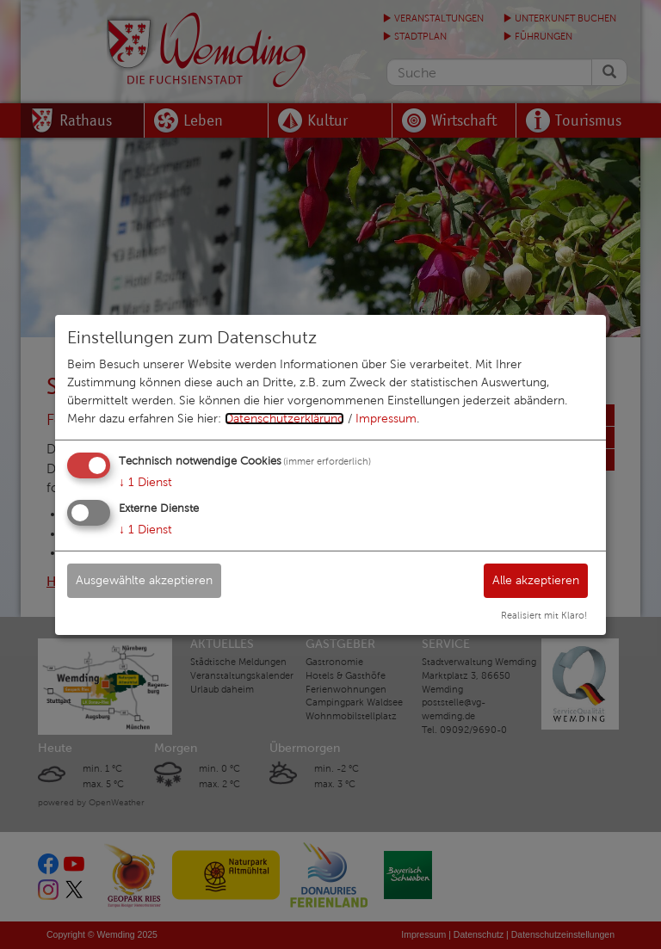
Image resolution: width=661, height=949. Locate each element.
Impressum (386, 418)
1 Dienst (145, 482)
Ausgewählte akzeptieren (144, 580)
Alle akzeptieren (535, 580)
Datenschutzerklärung (284, 418)
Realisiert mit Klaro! (544, 615)
